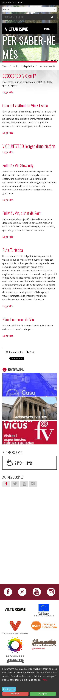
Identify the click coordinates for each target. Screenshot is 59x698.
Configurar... (9, 689)
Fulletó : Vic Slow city (18, 165)
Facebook (6, 484)
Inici (15, 66)
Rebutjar (15, 693)
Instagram (33, 484)
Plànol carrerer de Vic (18, 319)
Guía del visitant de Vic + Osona (25, 105)
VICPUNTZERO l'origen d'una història (28, 146)
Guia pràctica (28, 66)
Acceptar (42, 693)
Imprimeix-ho (16, 352)
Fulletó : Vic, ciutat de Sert (21, 213)
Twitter (15, 484)
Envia (32, 352)
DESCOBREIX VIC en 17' (19, 76)
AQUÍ (45, 679)
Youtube (24, 484)
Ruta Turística (12, 250)
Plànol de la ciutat (14, 2)
